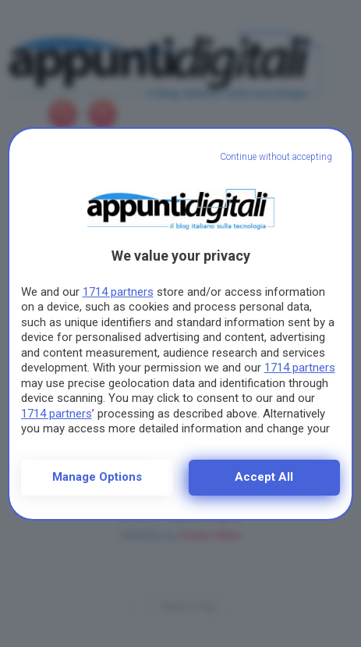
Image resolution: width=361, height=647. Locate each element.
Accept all (264, 477)
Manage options (97, 477)
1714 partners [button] (118, 292)
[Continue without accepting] (276, 157)
